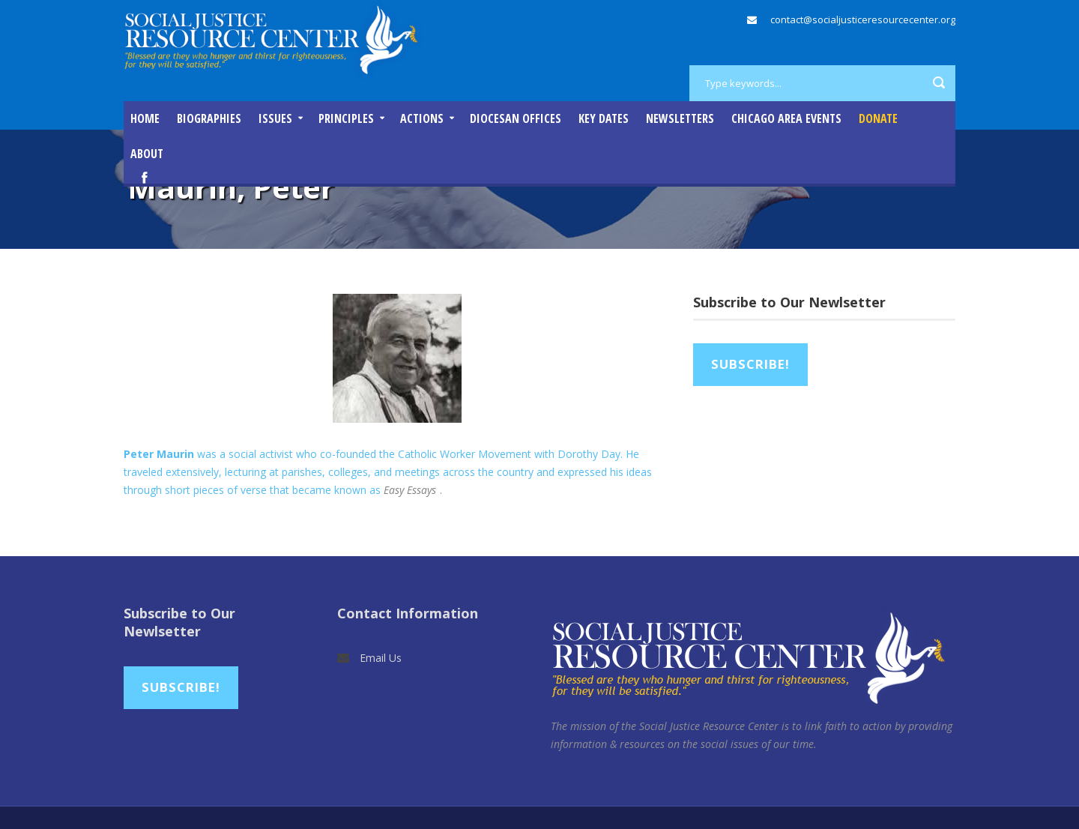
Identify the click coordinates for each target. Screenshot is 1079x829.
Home (145, 118)
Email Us (381, 658)
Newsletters (680, 118)
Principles (346, 118)
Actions (422, 118)
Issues (275, 118)
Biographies (209, 118)
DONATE (878, 118)
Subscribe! (750, 364)
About (146, 153)
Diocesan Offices (515, 118)
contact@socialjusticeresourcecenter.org (862, 19)
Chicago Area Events (786, 118)
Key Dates (603, 118)
